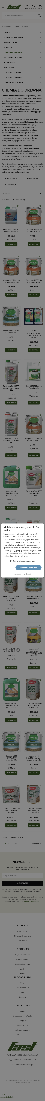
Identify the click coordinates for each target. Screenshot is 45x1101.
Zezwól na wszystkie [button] (28, 567)
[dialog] (22, 550)
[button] (22, 561)
